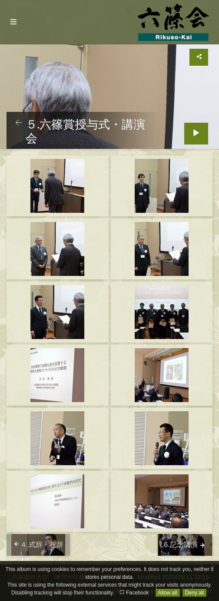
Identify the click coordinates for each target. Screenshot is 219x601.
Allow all (167, 593)
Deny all (194, 593)
